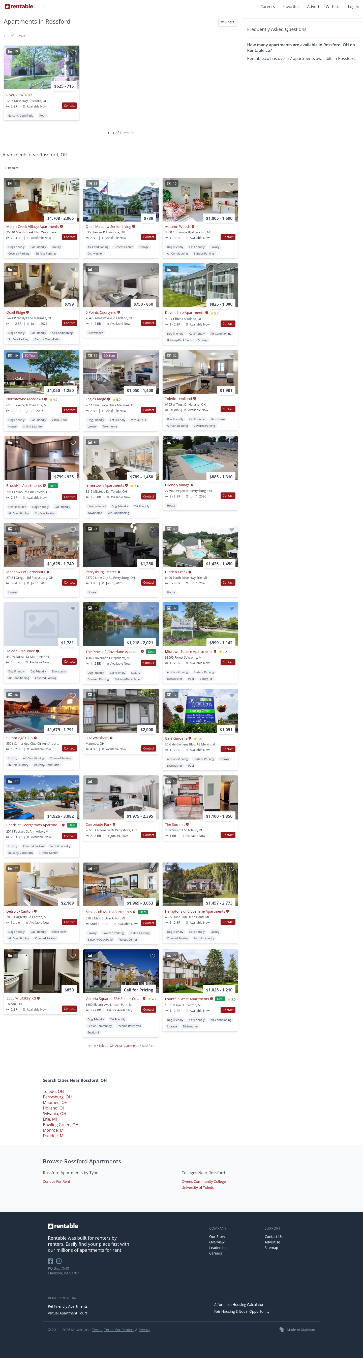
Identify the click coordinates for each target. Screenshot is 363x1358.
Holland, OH (54, 1108)
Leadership (218, 1247)
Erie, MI (50, 1119)
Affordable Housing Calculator (239, 1304)
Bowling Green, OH (61, 1124)
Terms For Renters (119, 1329)
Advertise (272, 1242)
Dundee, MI (54, 1135)
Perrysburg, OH (57, 1097)
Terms (97, 1329)
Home (92, 1046)
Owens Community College (204, 1181)
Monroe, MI (54, 1130)
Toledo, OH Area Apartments (119, 1046)
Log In (353, 6)
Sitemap (271, 1247)
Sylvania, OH (54, 1113)
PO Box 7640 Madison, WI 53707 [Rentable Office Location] (63, 1270)
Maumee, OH (55, 1102)
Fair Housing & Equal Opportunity (241, 1311)
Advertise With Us (323, 6)
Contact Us (274, 1236)
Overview (217, 1242)
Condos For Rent (56, 1181)
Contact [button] (69, 105)
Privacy (144, 1329)
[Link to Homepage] (19, 6)
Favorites (291, 6)
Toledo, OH (53, 1091)
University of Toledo (198, 1187)
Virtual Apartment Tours (67, 1313)
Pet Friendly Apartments (68, 1306)
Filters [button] (227, 22)
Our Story (217, 1236)
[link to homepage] (126, 1226)
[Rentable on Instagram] (60, 1262)
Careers (267, 6)
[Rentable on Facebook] (52, 1262)
